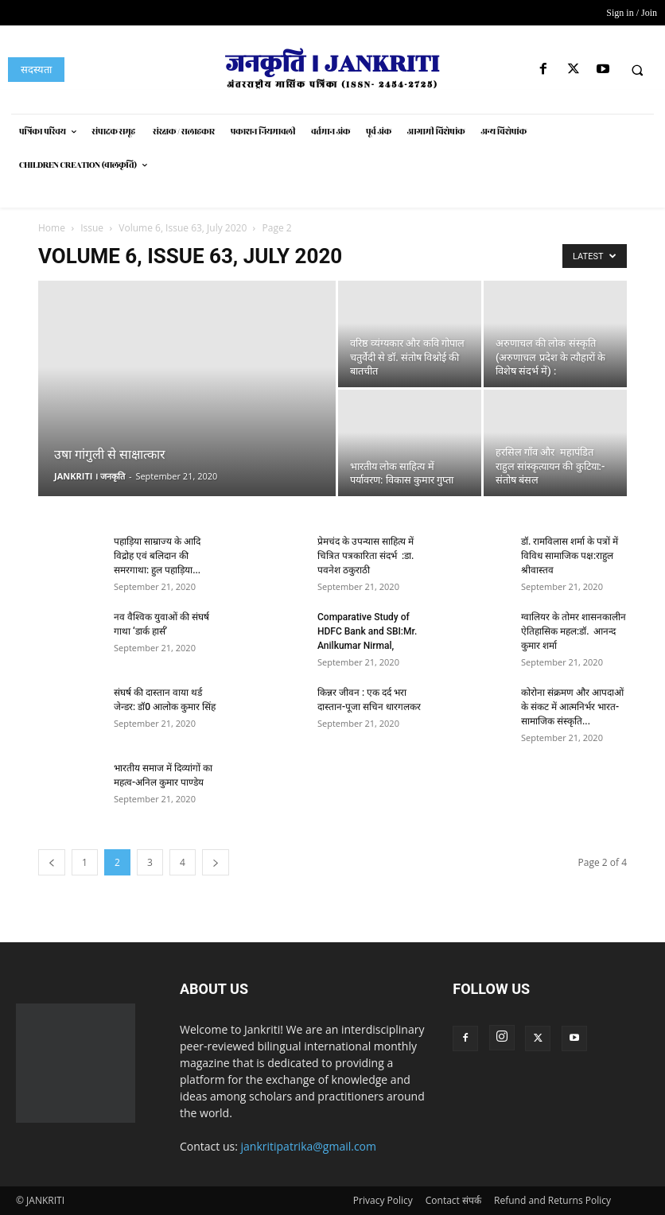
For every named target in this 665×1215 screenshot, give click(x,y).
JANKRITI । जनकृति (89, 476)
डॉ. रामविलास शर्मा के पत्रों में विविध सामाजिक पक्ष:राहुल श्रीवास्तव (569, 556)
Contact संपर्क (453, 1200)
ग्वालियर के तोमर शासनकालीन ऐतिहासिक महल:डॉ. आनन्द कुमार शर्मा (573, 631)
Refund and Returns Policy (552, 1200)
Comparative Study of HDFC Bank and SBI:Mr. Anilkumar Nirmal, (367, 631)
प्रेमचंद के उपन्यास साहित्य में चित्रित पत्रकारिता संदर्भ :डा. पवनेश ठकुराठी (365, 556)
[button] (637, 70)
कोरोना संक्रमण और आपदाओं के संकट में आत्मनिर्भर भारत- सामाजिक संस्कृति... (572, 707)
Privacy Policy (383, 1200)
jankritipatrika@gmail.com (309, 1146)
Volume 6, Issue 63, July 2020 (183, 228)
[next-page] (215, 862)
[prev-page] (51, 862)
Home (51, 228)
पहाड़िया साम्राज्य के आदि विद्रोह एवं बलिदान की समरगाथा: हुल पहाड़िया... (157, 556)
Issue (91, 228)
